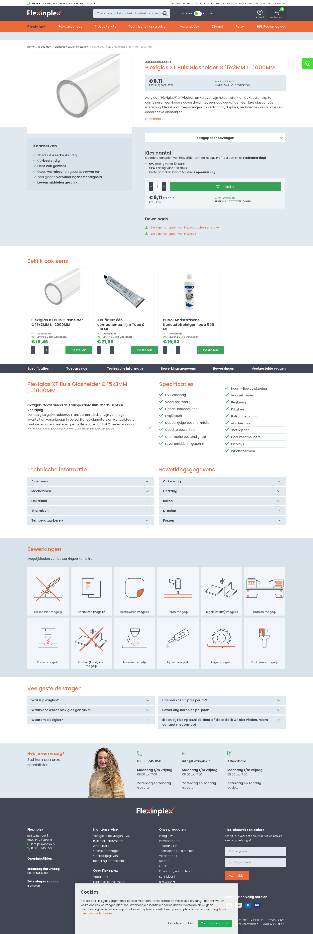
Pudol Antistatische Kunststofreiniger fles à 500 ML (188, 324)
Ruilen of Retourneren (108, 841)
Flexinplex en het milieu (109, 882)
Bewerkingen (223, 368)
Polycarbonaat (70, 27)
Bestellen (228, 187)
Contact (280, 3)
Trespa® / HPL (105, 27)
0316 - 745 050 (39, 848)
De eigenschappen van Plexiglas (173, 234)
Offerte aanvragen (106, 851)
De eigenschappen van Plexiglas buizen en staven (186, 228)
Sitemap (241, 919)
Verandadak (189, 27)
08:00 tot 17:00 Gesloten (154, 770)
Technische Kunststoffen (147, 27)
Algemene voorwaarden (243, 923)
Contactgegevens (106, 856)
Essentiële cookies (180, 923)
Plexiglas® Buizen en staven (71, 46)
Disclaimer (257, 919)
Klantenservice (231, 3)
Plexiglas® (36, 27)
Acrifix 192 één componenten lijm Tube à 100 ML (121, 324)
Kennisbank (211, 3)
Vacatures (100, 877)
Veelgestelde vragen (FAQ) (112, 836)
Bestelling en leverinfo (108, 861)
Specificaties (38, 368)
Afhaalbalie (101, 846)
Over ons (267, 3)
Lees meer (153, 119)
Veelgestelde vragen (269, 368)
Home (31, 46)
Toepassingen (77, 368)
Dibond (217, 27)
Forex (240, 27)
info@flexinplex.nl (41, 844)
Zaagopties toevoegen (239, 138)
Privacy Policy (275, 919)
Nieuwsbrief (251, 3)
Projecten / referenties (187, 3)
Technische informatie (125, 368)
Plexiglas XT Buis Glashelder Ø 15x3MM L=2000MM (57, 322)
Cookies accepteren (215, 923)
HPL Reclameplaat (271, 27)
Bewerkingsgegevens (178, 368)
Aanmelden (237, 875)
